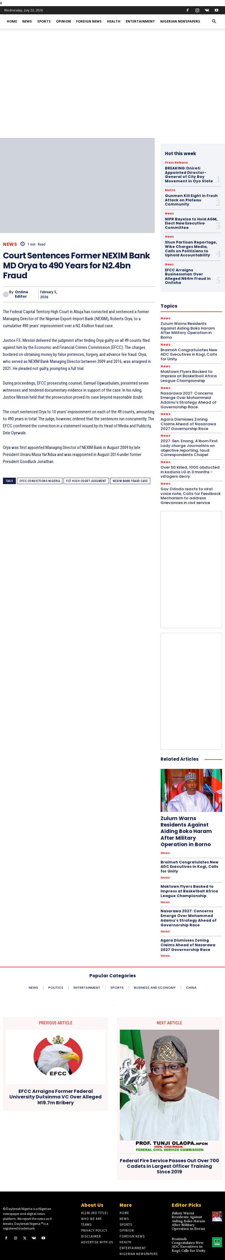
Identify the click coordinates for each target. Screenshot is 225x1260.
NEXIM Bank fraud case (130, 481)
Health (113, 21)
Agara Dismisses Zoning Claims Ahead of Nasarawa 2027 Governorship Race (191, 418)
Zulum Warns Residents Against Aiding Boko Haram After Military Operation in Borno (191, 822)
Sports (44, 21)
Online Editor (21, 294)
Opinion (63, 21)
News (27, 21)
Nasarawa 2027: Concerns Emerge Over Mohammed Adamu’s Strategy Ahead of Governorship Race (187, 394)
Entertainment (140, 21)
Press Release (176, 162)
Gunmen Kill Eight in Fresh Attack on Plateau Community (191, 200)
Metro (170, 190)
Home (12, 21)
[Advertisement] (112, 94)
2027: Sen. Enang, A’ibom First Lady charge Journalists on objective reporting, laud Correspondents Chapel (189, 442)
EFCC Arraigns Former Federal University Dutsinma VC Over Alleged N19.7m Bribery (55, 1083)
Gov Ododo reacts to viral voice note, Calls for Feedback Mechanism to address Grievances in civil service (191, 490)
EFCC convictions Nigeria (40, 481)
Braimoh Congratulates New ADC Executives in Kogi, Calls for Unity (189, 854)
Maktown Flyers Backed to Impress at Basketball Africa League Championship (189, 878)
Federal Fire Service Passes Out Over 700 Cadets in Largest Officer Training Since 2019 (169, 1152)
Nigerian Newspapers (180, 21)
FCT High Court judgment (86, 481)
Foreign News (89, 21)
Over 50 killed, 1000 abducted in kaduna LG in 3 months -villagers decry (191, 466)
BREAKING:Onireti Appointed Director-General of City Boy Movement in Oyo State (188, 174)
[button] (214, 21)
